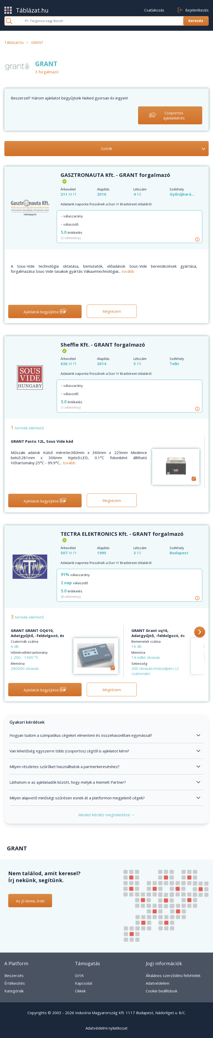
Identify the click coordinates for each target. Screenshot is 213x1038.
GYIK (79, 975)
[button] (199, 632)
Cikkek (80, 990)
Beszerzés (14, 975)
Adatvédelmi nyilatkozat (106, 1028)
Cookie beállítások (161, 990)
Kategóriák (14, 990)
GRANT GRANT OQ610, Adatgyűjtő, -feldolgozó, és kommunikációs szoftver (37, 635)
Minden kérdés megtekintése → (106, 814)
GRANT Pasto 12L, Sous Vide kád (42, 441)
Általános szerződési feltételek (173, 975)
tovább (128, 271)
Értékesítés (14, 983)
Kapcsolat (83, 983)
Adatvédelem (157, 983)
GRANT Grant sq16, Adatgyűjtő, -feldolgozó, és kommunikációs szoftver (158, 635)
